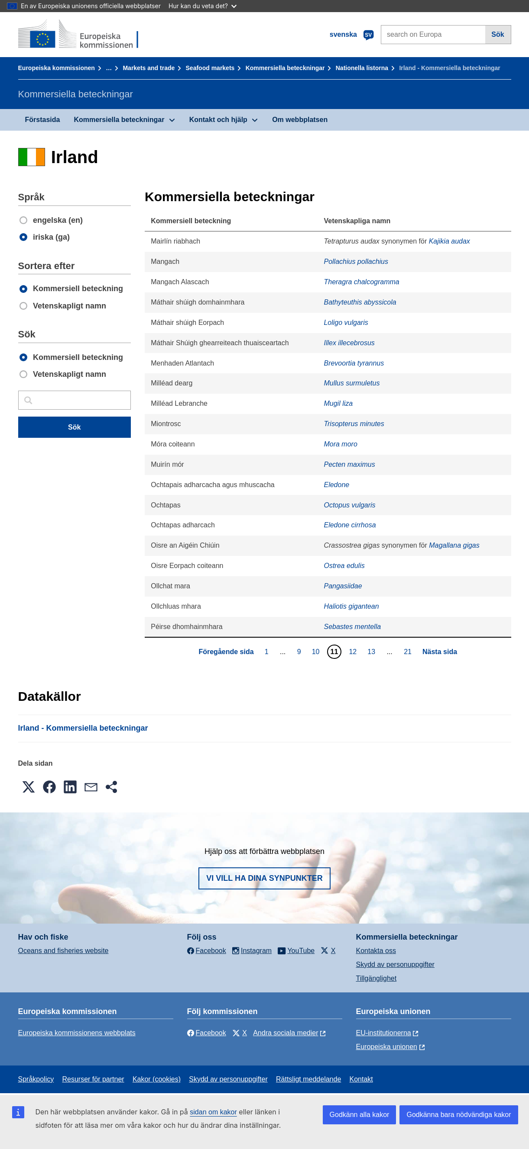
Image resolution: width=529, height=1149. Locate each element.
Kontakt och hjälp (218, 119)
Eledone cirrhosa (350, 525)
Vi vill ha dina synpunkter (264, 878)
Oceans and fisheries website (63, 950)
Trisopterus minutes (354, 423)
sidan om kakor (213, 1112)
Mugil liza (338, 403)
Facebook (206, 1033)
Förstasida (42, 119)
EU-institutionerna (383, 1033)
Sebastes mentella (352, 626)
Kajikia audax (449, 241)
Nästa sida (439, 651)
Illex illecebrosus (349, 343)
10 (317, 651)
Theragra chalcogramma (361, 282)
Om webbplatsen (300, 119)
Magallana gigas (454, 545)
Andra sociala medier (285, 1033)
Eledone (336, 484)
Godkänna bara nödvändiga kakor (458, 1114)
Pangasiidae (343, 586)
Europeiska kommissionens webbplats (77, 1033)
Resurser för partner (93, 1079)
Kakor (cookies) (157, 1079)
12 (354, 651)
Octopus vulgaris (349, 505)
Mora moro (340, 444)
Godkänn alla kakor (359, 1114)
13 (372, 651)
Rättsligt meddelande (308, 1079)
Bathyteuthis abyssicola (360, 302)
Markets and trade (149, 67)
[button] (28, 787)
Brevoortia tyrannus (354, 363)
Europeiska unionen (386, 1046)
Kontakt (361, 1079)
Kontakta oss (376, 950)
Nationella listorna (362, 67)
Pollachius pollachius (356, 261)
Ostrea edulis (344, 565)
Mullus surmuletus (352, 383)
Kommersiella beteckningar (285, 67)
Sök (497, 34)
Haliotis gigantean (351, 606)
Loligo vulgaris (346, 322)
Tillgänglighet (376, 978)
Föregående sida (225, 651)
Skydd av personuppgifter (395, 964)
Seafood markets (210, 67)
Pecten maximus (349, 464)
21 (409, 651)
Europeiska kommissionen (56, 67)
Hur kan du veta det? (203, 6)
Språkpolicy (36, 1079)
